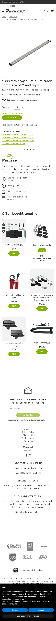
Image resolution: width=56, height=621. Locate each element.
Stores (28, 442)
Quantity (5, 107)
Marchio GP (28, 433)
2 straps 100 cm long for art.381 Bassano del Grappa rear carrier (42, 295)
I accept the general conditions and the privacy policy (25, 418)
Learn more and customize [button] (28, 616)
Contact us (28, 439)
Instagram (30, 453)
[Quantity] (17, 107)
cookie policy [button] (21, 599)
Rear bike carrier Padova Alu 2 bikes (18, 135)
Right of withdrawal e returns (28, 510)
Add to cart (12, 118)
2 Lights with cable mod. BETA (14, 294)
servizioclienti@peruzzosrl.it (32, 571)
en (11, 6)
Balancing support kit (42, 243)
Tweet (30, 149)
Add (14, 251)
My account (28, 445)
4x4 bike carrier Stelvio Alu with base (18, 141)
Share (27, 149)
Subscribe (28, 412)
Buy (42, 248)
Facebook (26, 453)
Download (28, 447)
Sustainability (28, 436)
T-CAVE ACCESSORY (14, 243)
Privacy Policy (28, 430)
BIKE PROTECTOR (42, 341)
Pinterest (34, 149)
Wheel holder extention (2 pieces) (14, 342)
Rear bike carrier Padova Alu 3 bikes (18, 138)
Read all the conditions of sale (28, 471)
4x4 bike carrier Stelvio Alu (13, 143)
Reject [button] (15, 610)
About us (28, 427)
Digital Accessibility (28, 579)
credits (28, 582)
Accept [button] (41, 610)
